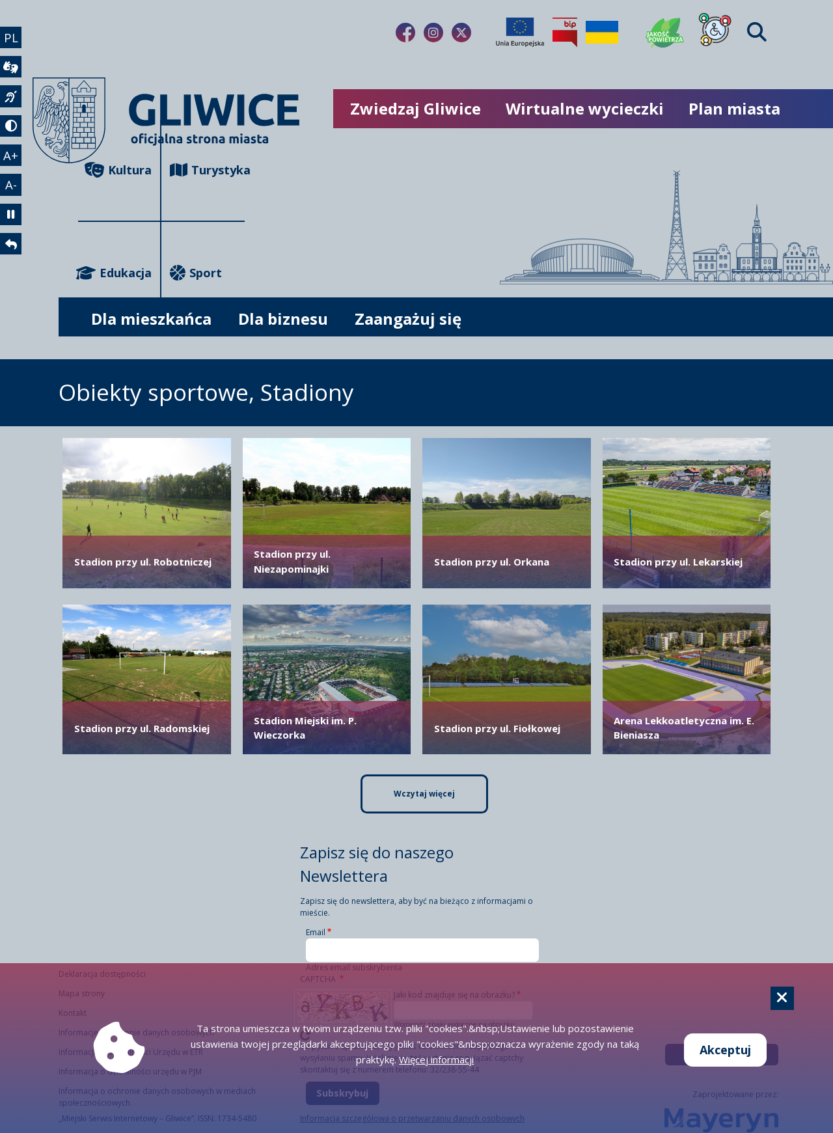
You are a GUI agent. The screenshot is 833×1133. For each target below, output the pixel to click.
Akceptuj (725, 1050)
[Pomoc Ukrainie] (602, 32)
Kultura (118, 170)
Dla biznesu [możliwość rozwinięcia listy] (283, 318)
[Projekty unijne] (520, 32)
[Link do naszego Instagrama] (433, 32)
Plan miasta (734, 108)
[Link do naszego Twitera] (461, 32)
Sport (196, 273)
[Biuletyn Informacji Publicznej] (565, 32)
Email (315, 932)
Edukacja (115, 273)
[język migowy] (11, 101)
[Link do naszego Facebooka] (405, 32)
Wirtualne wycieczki (585, 108)
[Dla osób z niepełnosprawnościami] (715, 32)
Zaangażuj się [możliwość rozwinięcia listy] (408, 318)
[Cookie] (782, 998)
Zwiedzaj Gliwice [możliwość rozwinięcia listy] (415, 108)
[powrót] (11, 257)
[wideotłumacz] (11, 69)
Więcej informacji (436, 1059)
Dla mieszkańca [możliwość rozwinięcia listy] (151, 318)
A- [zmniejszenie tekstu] (12, 194)
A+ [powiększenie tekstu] (12, 163)
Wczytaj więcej (424, 793)
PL (12, 38)
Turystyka (207, 170)
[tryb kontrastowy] (11, 132)
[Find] (757, 32)
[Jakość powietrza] (665, 32)
